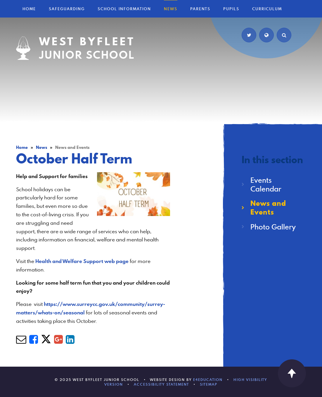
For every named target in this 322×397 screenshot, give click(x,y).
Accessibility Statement (161, 384)
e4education (208, 379)
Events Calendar (265, 184)
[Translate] (266, 35)
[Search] (284, 35)
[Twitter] (249, 35)
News (41, 147)
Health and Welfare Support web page (82, 261)
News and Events (72, 147)
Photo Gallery (273, 226)
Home (22, 147)
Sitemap (208, 384)
